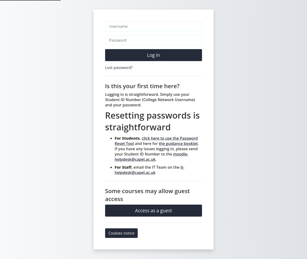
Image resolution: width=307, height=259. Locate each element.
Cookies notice (121, 233)
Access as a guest (153, 210)
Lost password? (119, 67)
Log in (153, 55)
